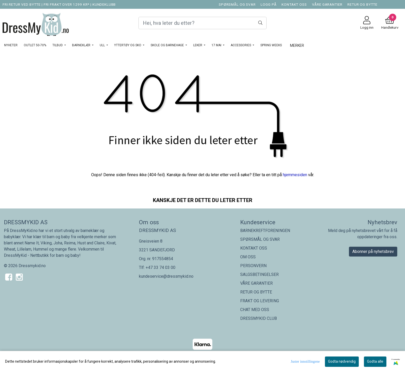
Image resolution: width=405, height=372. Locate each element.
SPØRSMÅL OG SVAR (237, 4)
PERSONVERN (253, 265)
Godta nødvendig (342, 361)
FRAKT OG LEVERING (259, 300)
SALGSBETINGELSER (259, 274)
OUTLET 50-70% (35, 45)
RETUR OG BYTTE (362, 4)
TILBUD (58, 45)
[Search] (202, 23)
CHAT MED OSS (254, 309)
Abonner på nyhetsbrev (373, 251)
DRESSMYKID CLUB (258, 318)
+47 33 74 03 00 (160, 267)
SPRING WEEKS (271, 45)
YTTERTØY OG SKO (128, 45)
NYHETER (11, 45)
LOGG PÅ (268, 4)
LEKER (198, 45)
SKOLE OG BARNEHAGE (168, 45)
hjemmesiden (295, 174)
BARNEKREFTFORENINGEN (265, 230)
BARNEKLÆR (81, 45)
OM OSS (248, 256)
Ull (103, 45)
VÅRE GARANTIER (327, 4)
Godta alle (375, 361)
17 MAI (217, 45)
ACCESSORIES (241, 45)
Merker (297, 45)
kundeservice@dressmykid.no (166, 276)
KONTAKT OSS (294, 4)
